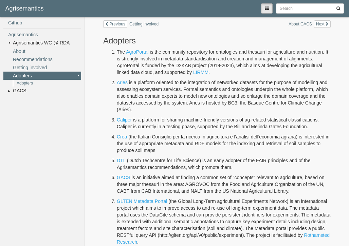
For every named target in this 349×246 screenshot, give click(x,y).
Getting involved (30, 67)
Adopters (22, 75)
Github (15, 22)
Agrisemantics (23, 34)
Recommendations (33, 59)
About (19, 51)
